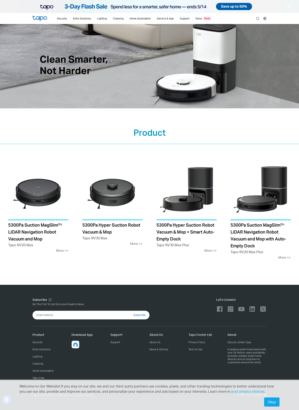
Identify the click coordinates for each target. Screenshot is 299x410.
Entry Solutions (82, 18)
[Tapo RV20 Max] (38, 207)
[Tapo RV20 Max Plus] (260, 210)
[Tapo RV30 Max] (112, 203)
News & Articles (159, 349)
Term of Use (195, 349)
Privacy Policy (196, 342)
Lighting (102, 18)
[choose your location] (264, 18)
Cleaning (118, 18)
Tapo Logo (39, 18)
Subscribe (139, 315)
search (257, 18)
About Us (155, 342)
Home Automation (140, 18)
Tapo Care (38, 378)
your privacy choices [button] (247, 391)
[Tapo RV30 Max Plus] (186, 207)
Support (115, 342)
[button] (75, 344)
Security (62, 18)
